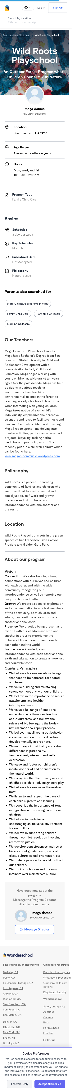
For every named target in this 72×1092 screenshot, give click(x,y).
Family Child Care (18, 313)
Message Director (34, 929)
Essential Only (19, 1084)
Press (46, 1022)
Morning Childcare (18, 323)
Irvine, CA (9, 977)
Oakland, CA (10, 993)
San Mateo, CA (12, 1014)
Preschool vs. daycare (56, 972)
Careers (48, 1017)
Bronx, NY (9, 1037)
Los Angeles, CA (13, 988)
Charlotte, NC (11, 1027)
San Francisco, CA (14, 1004)
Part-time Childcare (49, 313)
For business (51, 1027)
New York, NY (11, 1032)
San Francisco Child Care (16, 35)
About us (48, 1011)
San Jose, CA (11, 1009)
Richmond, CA (12, 998)
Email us (48, 1033)
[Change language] (28, 7)
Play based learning (55, 992)
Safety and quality (54, 1006)
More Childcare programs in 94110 (27, 303)
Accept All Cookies (49, 1084)
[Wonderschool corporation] (34, 955)
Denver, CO (10, 1021)
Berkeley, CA (10, 972)
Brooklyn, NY (11, 1042)
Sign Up (58, 7)
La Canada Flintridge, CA (18, 982)
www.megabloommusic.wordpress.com (32, 456)
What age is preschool (57, 977)
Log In (41, 7)
